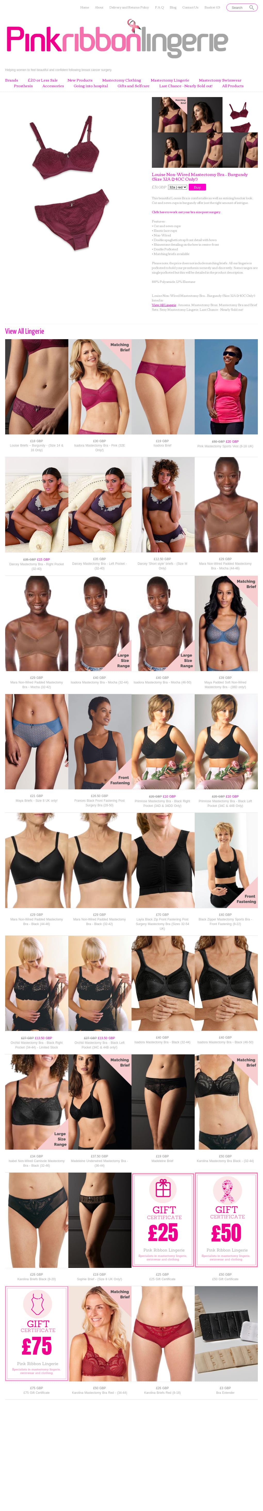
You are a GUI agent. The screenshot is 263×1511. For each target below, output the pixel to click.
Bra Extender (225, 1393)
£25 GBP (162, 1274)
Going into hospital (91, 86)
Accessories (53, 86)
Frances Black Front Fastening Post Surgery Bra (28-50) (100, 803)
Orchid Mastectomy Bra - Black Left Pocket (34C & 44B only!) (100, 1045)
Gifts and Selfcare (134, 86)
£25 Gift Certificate (162, 1279)
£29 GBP (225, 559)
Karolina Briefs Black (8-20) (36, 1279)
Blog (173, 7)
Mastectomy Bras (204, 305)
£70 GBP (162, 915)
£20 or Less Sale (43, 80)
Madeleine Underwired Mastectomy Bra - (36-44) (99, 1163)
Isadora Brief (162, 445)
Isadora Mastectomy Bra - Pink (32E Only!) (99, 448)
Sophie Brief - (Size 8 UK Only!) (99, 1279)
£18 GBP (36, 441)
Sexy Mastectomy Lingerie (179, 309)
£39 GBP (225, 678)
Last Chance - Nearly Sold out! (185, 86)
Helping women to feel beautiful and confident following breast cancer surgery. (58, 69)
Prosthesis (23, 86)
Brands (11, 80)
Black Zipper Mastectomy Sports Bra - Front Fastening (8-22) (225, 922)
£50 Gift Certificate (225, 1279)
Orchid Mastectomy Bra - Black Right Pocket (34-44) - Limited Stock (37, 1045)
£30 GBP (99, 441)
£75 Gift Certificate (36, 1393)
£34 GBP (36, 1156)
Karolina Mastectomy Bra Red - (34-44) (99, 1393)
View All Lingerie (164, 305)
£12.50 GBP (162, 559)
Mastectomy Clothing (121, 80)
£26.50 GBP (99, 796)
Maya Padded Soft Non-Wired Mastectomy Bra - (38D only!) (225, 685)
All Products (233, 86)
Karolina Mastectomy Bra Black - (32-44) (225, 1161)
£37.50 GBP (99, 1156)
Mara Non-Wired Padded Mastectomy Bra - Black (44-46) (36, 922)
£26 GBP (36, 1274)
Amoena (184, 305)
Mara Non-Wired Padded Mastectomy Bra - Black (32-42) (99, 922)
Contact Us (190, 7)
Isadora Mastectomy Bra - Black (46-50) (225, 1042)
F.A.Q (159, 7)
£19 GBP (162, 441)
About (99, 7)
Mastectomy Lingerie (170, 80)
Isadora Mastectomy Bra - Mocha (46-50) (162, 682)
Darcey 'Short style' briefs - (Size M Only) (162, 566)
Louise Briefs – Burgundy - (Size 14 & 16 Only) (36, 448)
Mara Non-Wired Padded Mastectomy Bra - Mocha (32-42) (36, 685)
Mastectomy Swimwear (220, 80)
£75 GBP (36, 1388)
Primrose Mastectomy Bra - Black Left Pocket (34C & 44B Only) (225, 803)
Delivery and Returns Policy (129, 7)
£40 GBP (99, 678)
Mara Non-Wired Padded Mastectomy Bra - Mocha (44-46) (225, 566)
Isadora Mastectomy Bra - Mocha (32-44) (99, 682)
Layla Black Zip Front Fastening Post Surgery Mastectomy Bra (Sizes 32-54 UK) (162, 924)
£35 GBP (99, 559)
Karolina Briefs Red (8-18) (162, 1393)
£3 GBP (225, 1388)
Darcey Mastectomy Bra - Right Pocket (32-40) (36, 566)
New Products (80, 80)
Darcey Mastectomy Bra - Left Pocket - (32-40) (99, 566)
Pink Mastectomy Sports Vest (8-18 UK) (225, 446)
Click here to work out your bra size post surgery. (186, 212)
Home (84, 7)
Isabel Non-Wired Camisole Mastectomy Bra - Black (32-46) (36, 1163)
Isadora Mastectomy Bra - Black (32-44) (162, 1042)
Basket (212, 7)
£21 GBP (36, 796)
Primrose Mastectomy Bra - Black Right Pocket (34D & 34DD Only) (162, 803)
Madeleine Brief (162, 1161)
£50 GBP (225, 1156)
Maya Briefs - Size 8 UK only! (36, 800)
